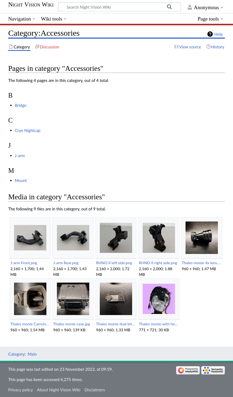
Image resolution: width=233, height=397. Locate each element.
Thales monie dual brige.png (116, 324)
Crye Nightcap (27, 130)
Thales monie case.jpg (71, 324)
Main (32, 354)
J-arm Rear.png (65, 262)
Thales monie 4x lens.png (201, 262)
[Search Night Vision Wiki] (120, 6)
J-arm (20, 155)
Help (218, 34)
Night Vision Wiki (30, 4)
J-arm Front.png (23, 262)
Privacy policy (20, 389)
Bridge (20, 105)
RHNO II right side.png (158, 262)
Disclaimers (94, 389)
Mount (21, 180)
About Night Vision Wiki (58, 389)
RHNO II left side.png (114, 262)
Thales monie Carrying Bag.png (30, 324)
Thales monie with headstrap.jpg (159, 324)
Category (16, 354)
